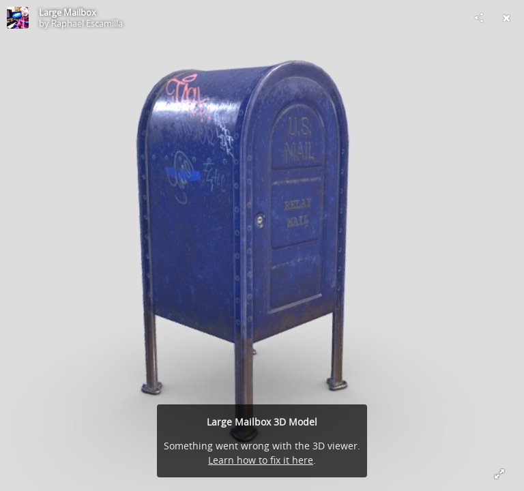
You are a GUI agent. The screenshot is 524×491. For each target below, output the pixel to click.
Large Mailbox (67, 12)
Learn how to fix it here (260, 459)
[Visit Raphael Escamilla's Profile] (18, 18)
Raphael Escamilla (87, 23)
